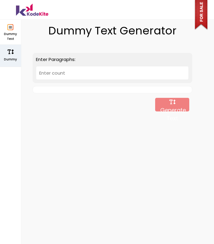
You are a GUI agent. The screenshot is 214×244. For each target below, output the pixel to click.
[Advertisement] (112, 160)
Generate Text (172, 105)
